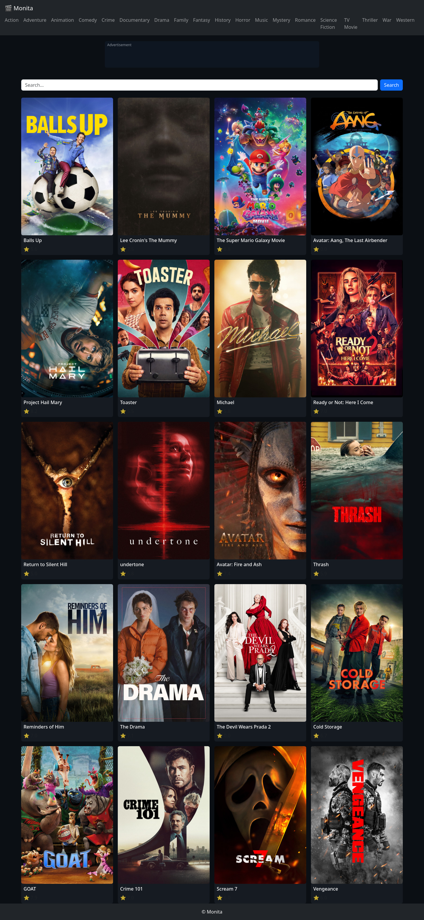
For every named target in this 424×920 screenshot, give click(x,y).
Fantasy (201, 20)
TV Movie (350, 23)
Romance (305, 20)
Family (181, 20)
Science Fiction (328, 23)
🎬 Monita (19, 8)
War (386, 20)
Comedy (88, 20)
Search (391, 85)
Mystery (281, 20)
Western (405, 20)
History (223, 20)
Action (12, 20)
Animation (62, 20)
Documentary (135, 20)
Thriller (370, 20)
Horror (242, 20)
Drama (161, 20)
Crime (108, 20)
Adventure (34, 20)
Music (261, 20)
